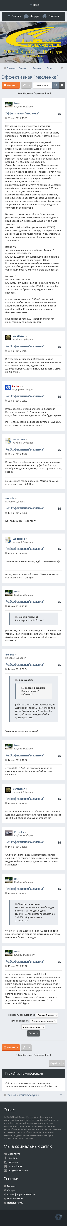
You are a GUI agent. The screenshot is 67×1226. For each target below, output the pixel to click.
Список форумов (29, 1095)
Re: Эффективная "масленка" (24, 346)
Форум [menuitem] (34, 16)
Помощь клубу (15, 1202)
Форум (11, 1190)
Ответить (12, 85)
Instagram (13, 1162)
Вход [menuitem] (36, 4)
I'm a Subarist (15, 1166)
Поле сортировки (33, 1021)
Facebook (13, 1158)
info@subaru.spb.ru (18, 1170)
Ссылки (16, 16)
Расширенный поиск (62, 85)
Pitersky (19, 832)
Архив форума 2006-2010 (21, 1194)
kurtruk (16, 386)
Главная (54, 16)
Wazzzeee (19, 439)
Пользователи (15, 1198)
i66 (16, 103)
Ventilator (19, 336)
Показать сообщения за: (33, 1015)
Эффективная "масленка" (30, 77)
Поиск (55, 85)
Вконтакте (14, 1154)
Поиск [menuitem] (62, 68)
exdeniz (9, 498)
